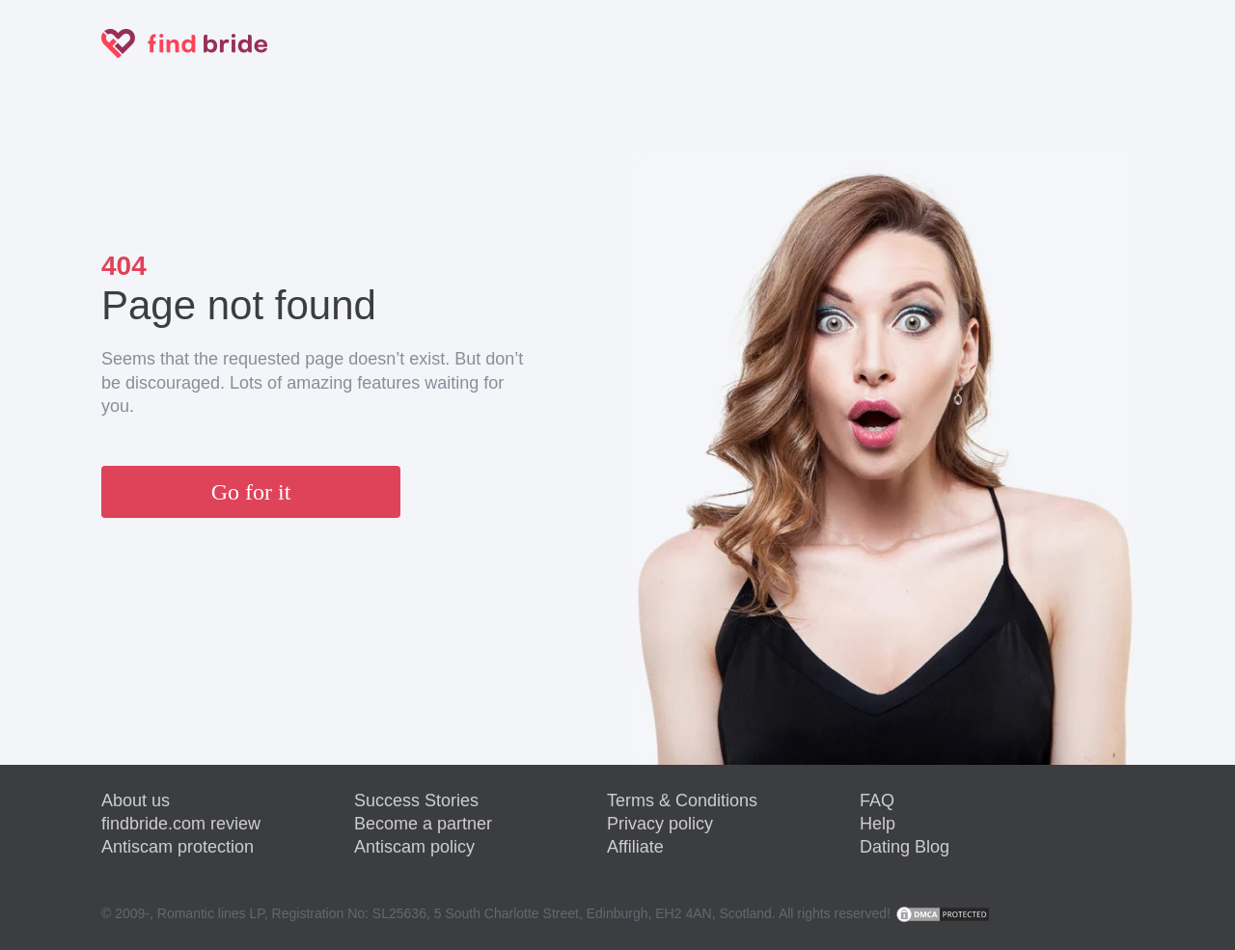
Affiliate (635, 846)
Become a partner (423, 823)
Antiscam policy (414, 846)
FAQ (877, 800)
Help (877, 823)
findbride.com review (181, 823)
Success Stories (416, 800)
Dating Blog (904, 846)
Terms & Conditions (682, 800)
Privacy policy (660, 823)
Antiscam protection (177, 846)
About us (135, 800)
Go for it (251, 491)
